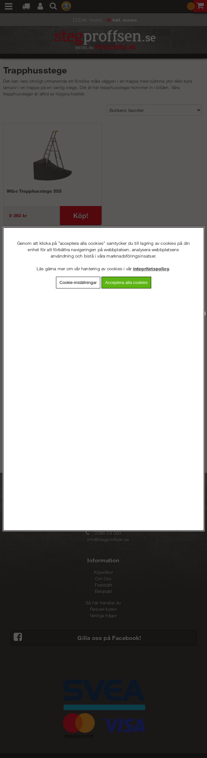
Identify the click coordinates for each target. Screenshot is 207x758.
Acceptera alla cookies (126, 282)
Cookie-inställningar (78, 282)
